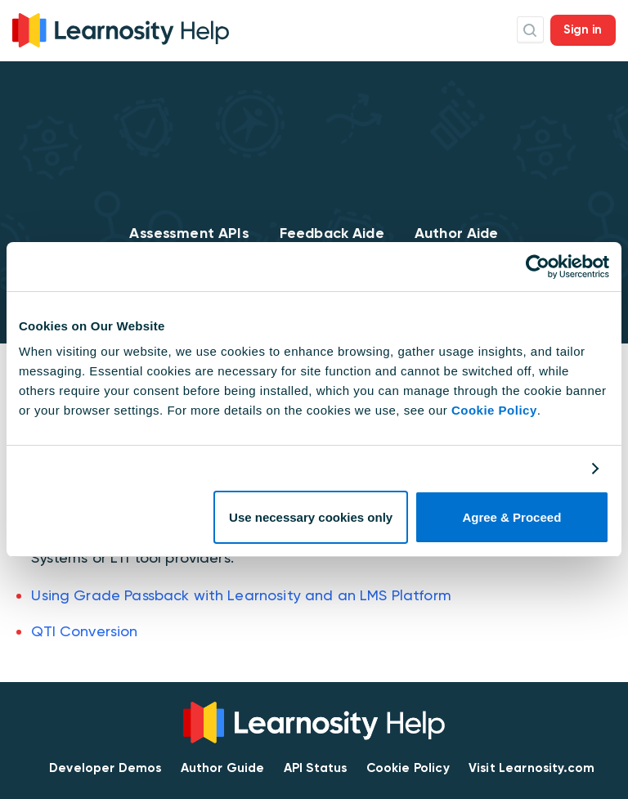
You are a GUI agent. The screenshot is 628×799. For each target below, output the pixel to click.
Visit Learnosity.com (531, 768)
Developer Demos (105, 768)
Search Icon (530, 29)
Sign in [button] (583, 29)
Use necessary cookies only (310, 517)
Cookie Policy (494, 410)
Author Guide (223, 768)
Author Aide (457, 233)
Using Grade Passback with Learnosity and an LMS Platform (241, 595)
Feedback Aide (332, 233)
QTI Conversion (84, 631)
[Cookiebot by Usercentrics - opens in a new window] (537, 266)
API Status (316, 768)
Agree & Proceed (511, 517)
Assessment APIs (189, 233)
